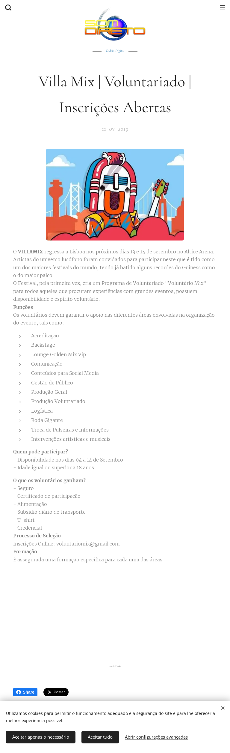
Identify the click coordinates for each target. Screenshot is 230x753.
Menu (222, 7)
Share (25, 692)
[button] (7, 7)
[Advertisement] (118, 613)
